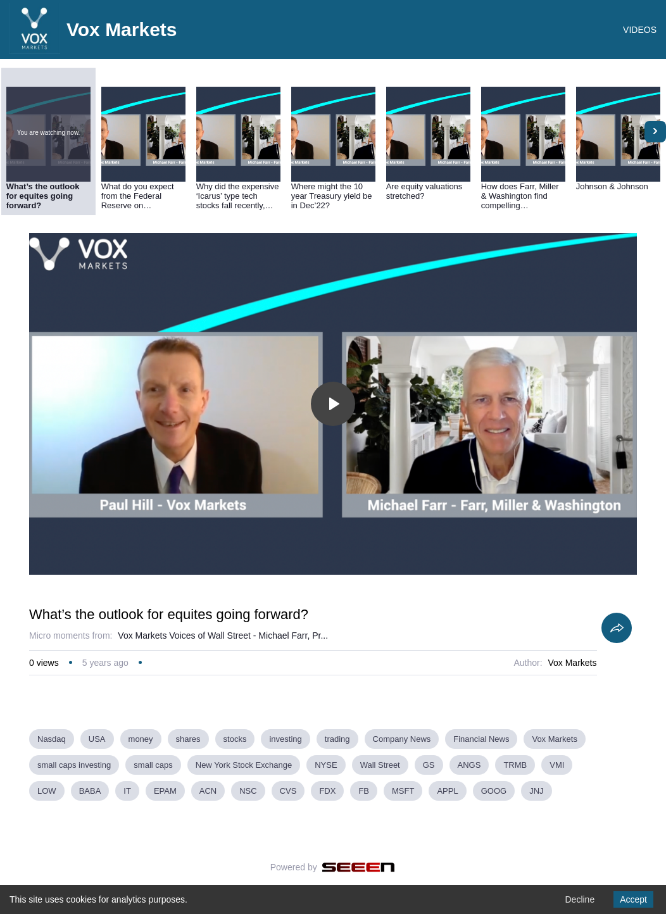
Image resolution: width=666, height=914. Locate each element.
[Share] (616, 628)
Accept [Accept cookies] (633, 899)
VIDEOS (640, 30)
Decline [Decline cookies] (579, 899)
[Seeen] (358, 867)
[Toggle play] (333, 404)
